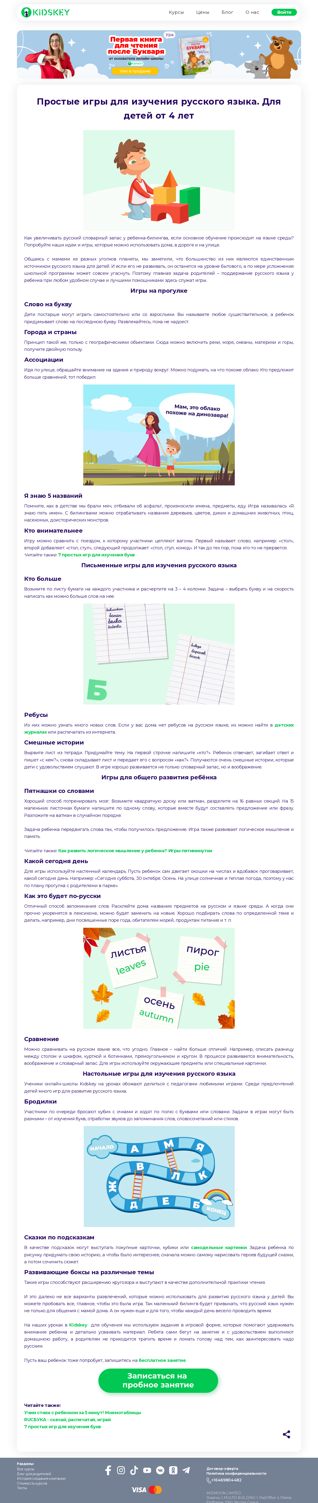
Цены (203, 12)
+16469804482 (226, 1480)
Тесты (22, 1488)
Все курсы (25, 1469)
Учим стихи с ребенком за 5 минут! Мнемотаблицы (82, 1412)
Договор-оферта (222, 1468)
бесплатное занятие (162, 1360)
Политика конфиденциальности (236, 1473)
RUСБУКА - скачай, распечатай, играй (67, 1419)
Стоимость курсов (32, 1483)
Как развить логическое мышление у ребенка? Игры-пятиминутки (135, 850)
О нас (253, 12)
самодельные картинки (218, 1247)
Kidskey (78, 1325)
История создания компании (41, 1478)
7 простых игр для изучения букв (97, 555)
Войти (284, 12)
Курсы (176, 12)
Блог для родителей (34, 1474)
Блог (228, 12)
